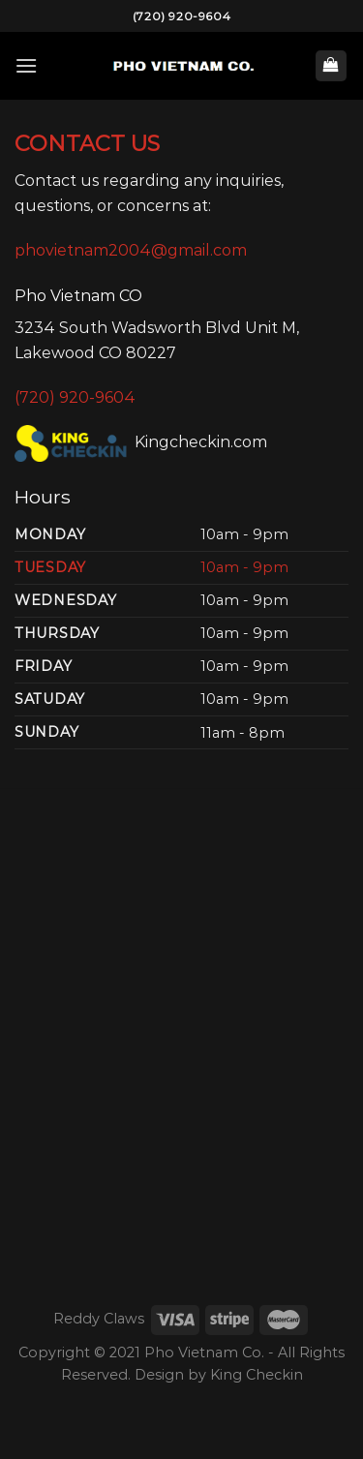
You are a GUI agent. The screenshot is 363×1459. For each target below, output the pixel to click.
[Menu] (26, 65)
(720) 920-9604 (181, 16)
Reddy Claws (98, 1318)
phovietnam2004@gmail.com (131, 250)
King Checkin (256, 1374)
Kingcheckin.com (141, 442)
